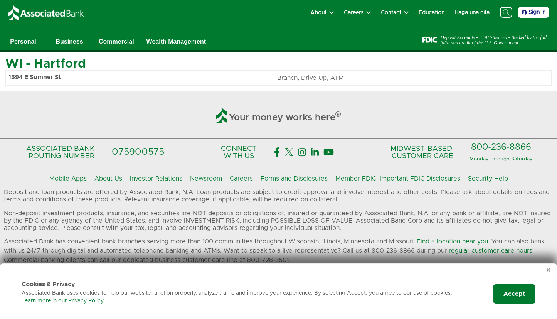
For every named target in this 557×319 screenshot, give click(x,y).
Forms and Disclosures (294, 179)
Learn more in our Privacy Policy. (63, 301)
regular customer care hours (490, 251)
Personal (23, 41)
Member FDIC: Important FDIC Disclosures (397, 179)
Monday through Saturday (501, 159)
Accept (514, 294)
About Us (108, 179)
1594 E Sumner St (34, 77)
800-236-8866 (501, 147)
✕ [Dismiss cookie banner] (548, 270)
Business (69, 41)
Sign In (533, 12)
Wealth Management (176, 41)
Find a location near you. (453, 241)
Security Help (488, 179)
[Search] (506, 12)
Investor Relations (156, 179)
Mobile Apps (68, 179)
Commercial (116, 41)
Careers (241, 179)
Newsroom (206, 179)
